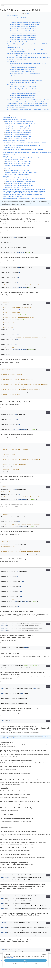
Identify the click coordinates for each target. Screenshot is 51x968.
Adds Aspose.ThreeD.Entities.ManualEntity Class (17, 187)
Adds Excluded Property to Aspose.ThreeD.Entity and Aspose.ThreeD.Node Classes (23, 149)
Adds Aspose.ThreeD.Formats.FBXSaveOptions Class (18, 127)
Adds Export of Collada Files (9, 117)
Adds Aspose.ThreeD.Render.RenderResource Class (18, 183)
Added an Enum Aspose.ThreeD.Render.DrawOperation (18, 179)
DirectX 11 (4, 737)
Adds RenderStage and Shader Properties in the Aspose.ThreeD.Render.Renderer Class (24, 198)
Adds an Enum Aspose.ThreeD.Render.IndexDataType (18, 174)
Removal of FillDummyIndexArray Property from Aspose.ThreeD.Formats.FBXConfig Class (24, 142)
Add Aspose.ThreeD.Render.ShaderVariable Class (17, 165)
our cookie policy (10, 957)
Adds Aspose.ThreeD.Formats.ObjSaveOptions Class (18, 130)
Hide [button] (28, 13)
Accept (25, 960)
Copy (48, 267)
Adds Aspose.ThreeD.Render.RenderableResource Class (19, 185)
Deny (36, 963)
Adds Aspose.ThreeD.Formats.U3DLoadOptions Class (18, 136)
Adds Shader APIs (7, 156)
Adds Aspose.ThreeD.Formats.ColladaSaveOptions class (19, 121)
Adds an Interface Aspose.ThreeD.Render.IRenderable (18, 177)
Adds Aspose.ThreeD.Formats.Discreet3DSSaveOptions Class (20, 125)
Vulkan (13, 737)
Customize (15, 963)
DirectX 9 (8, 737)
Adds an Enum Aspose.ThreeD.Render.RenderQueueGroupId (20, 181)
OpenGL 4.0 (44, 736)
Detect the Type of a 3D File (9, 144)
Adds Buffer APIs (7, 169)
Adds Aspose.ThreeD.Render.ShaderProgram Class (17, 163)
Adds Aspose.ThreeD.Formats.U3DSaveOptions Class (18, 138)
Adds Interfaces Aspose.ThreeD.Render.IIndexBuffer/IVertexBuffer (21, 172)
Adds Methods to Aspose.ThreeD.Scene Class (14, 140)
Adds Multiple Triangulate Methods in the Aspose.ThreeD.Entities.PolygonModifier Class (24, 189)
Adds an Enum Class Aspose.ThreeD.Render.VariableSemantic (20, 167)
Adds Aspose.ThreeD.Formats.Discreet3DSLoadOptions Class (20, 123)
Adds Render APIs (7, 176)
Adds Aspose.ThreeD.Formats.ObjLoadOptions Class (18, 128)
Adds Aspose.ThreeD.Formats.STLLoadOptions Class (18, 132)
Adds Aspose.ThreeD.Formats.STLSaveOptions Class (18, 134)
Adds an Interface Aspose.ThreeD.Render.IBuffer (17, 170)
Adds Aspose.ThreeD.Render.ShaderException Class (18, 161)
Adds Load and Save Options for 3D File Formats (14, 119)
